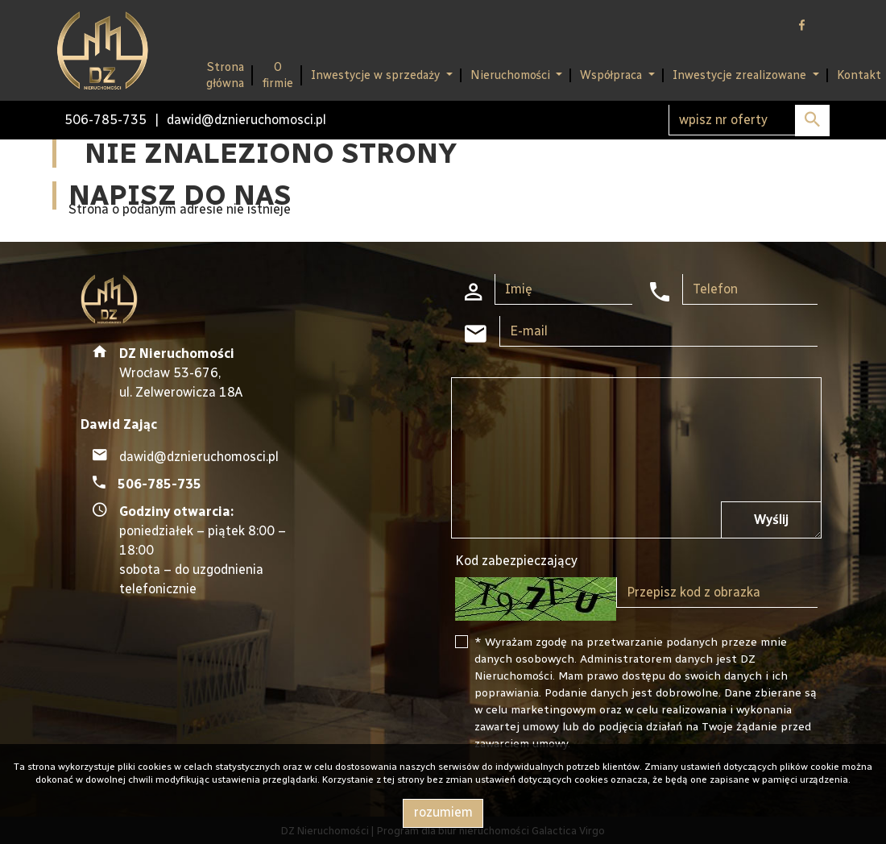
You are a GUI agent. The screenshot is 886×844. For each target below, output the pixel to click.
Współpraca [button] (612, 75)
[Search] (749, 120)
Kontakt (859, 75)
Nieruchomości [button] (511, 75)
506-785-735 (105, 119)
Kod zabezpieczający (516, 560)
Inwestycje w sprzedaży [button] (377, 75)
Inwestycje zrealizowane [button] (741, 75)
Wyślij (771, 519)
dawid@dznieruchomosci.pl (246, 119)
